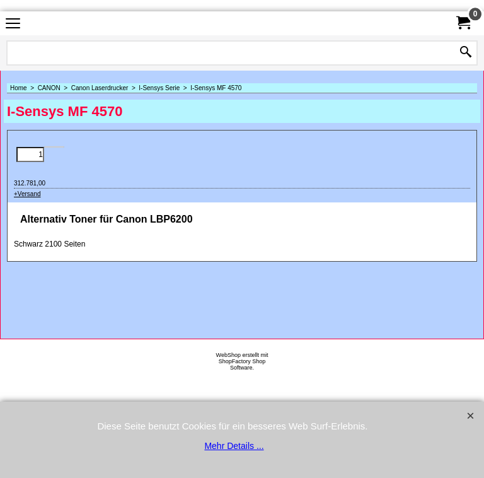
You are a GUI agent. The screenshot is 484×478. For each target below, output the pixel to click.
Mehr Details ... (233, 446)
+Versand (27, 193)
